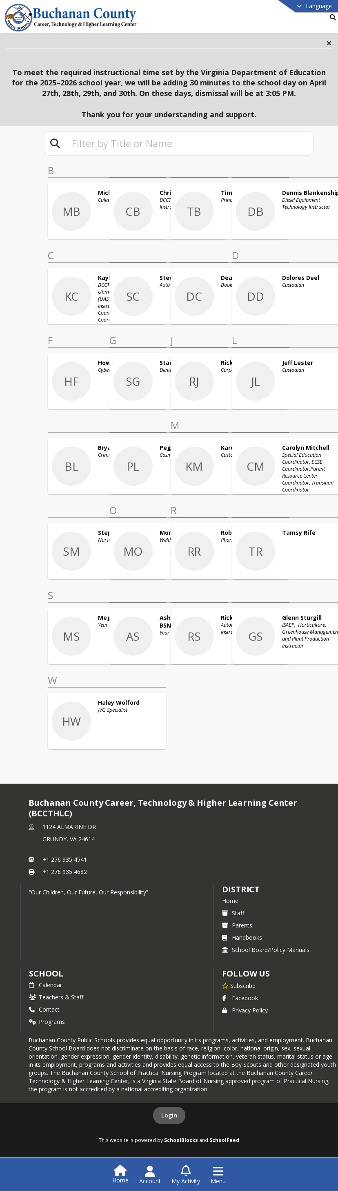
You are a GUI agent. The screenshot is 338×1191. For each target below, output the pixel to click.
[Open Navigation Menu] (218, 1175)
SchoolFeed (224, 1140)
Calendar (45, 985)
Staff (233, 913)
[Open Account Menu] (150, 1175)
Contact (44, 1009)
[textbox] (189, 143)
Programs (47, 1022)
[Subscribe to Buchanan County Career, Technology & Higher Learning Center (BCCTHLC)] (239, 985)
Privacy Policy (245, 1010)
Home (230, 901)
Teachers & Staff (56, 997)
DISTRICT (241, 889)
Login (169, 1115)
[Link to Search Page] (331, 17)
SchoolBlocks (181, 1140)
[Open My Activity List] (185, 1175)
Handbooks (242, 937)
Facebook (240, 998)
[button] (329, 43)
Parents (237, 925)
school (46, 973)
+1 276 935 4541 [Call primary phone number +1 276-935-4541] (64, 859)
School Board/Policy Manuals (265, 950)
